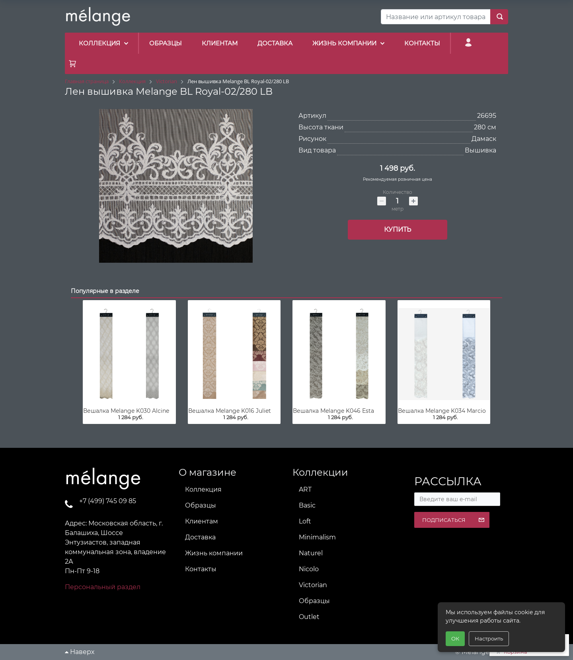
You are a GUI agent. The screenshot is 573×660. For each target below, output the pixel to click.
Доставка (200, 537)
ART (305, 489)
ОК (455, 638)
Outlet (309, 617)
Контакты (200, 569)
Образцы (200, 505)
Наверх (79, 652)
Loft (305, 521)
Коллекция (203, 489)
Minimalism (317, 537)
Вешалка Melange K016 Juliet (229, 410)
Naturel (311, 553)
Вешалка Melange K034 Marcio (442, 410)
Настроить (489, 638)
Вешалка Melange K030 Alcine (126, 410)
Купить (397, 229)
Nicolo (309, 569)
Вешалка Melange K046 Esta (333, 410)
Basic (307, 505)
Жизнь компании (214, 553)
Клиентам (201, 521)
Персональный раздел (102, 587)
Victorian (313, 585)
